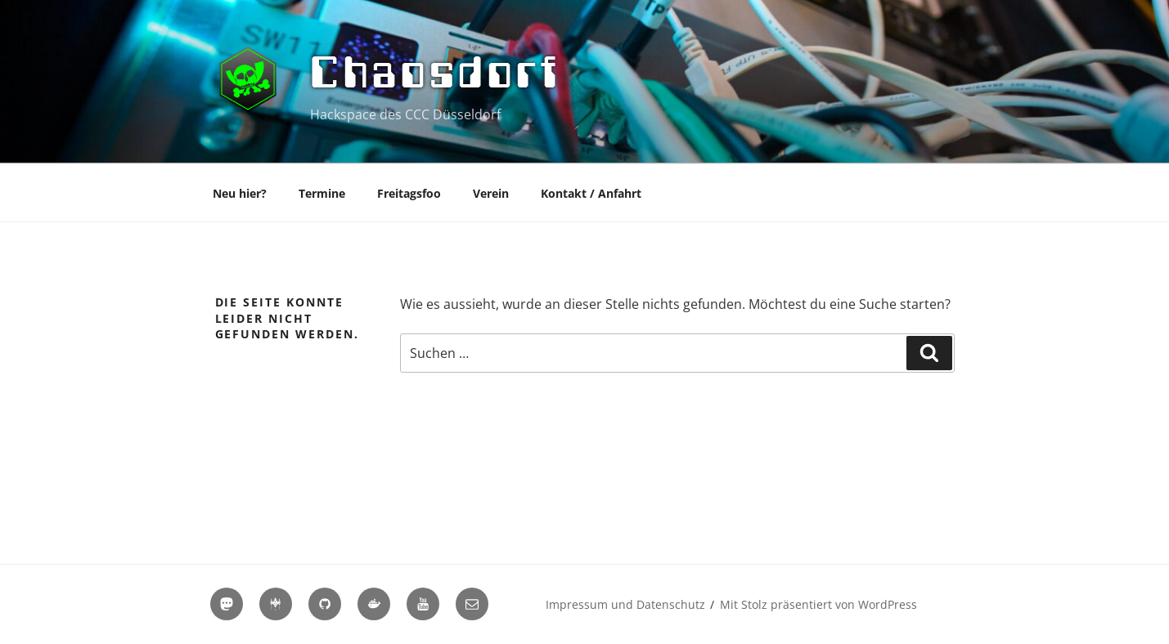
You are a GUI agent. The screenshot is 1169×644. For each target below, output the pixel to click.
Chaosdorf (436, 72)
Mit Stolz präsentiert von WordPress (818, 604)
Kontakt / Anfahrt (591, 193)
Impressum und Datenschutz (625, 604)
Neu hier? (240, 193)
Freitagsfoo (409, 193)
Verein (491, 193)
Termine (322, 193)
